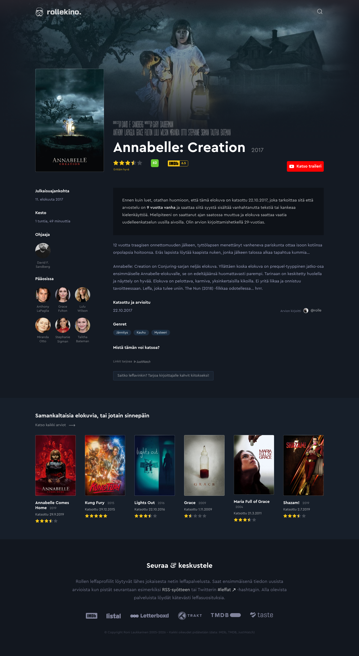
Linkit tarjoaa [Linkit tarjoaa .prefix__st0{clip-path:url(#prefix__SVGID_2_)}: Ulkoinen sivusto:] (131, 361)
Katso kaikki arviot (55, 425)
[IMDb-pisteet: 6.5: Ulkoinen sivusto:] (178, 163)
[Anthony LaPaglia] (43, 300)
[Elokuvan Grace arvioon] (204, 477)
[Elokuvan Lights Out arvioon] (154, 477)
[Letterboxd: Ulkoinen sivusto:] (149, 615)
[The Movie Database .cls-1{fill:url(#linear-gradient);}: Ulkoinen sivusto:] (225, 615)
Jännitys (122, 332)
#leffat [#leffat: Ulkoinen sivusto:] (224, 589)
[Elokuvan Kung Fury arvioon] (105, 477)
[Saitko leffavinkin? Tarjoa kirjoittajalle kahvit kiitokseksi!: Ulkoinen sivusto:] (163, 375)
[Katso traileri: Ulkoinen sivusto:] (305, 163)
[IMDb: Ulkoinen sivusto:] (91, 615)
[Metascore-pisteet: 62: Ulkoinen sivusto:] (155, 163)
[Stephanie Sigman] (63, 331)
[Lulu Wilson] (82, 300)
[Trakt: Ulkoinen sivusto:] (191, 616)
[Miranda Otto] (43, 331)
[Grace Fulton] (63, 300)
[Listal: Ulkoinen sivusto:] (112, 615)
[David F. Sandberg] (43, 256)
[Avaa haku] (320, 9)
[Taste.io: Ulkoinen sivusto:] (261, 615)
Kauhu (141, 332)
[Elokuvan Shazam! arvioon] (303, 477)
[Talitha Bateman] (82, 331)
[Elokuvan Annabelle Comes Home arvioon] (55, 479)
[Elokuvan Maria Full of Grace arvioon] (254, 479)
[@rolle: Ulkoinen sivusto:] (312, 310)
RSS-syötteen (176, 589)
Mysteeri (161, 332)
